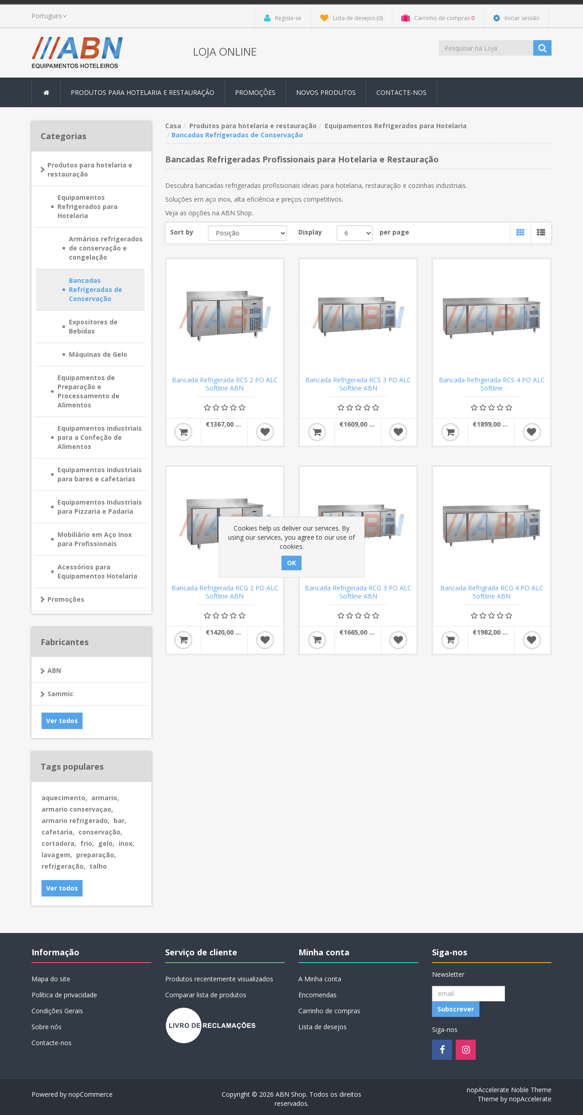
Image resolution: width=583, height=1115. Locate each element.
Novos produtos (326, 92)
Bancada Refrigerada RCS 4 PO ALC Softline (492, 384)
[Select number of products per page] (355, 233)
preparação (96, 854)
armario (105, 797)
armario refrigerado (75, 820)
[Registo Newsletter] (468, 993)
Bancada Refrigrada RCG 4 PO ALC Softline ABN (491, 592)
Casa (173, 125)
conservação (100, 832)
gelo (106, 843)
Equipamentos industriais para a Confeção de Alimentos (99, 437)
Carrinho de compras (329, 1010)
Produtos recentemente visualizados (219, 978)
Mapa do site (50, 978)
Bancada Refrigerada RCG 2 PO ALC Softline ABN (225, 592)
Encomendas (317, 994)
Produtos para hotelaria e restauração (89, 169)
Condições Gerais (57, 1010)
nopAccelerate (530, 1098)
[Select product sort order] (247, 233)
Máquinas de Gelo (98, 354)
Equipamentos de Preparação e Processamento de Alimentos (88, 391)
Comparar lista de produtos (205, 994)
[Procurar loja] (487, 48)
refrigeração (63, 866)
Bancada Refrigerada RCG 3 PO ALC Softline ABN (358, 592)
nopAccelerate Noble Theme (509, 1089)
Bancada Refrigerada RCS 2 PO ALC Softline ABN (225, 384)
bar (120, 820)
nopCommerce (90, 1094)
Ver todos (62, 720)
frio (87, 843)
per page (394, 232)
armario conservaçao (77, 809)
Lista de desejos (322, 1026)
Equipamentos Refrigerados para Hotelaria (87, 206)
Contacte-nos (401, 92)
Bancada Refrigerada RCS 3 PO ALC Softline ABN (358, 384)
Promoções (255, 92)
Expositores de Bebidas (93, 326)
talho (98, 866)
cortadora (59, 843)
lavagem (57, 854)
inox (126, 843)
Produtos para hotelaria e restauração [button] (142, 92)
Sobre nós (46, 1026)
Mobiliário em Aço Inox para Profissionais (94, 539)
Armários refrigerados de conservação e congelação (106, 247)
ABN (54, 670)
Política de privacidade (64, 994)
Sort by (181, 232)
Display (310, 232)
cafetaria (58, 832)
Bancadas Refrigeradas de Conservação (95, 289)
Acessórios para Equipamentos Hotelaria (97, 571)
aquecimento (64, 797)
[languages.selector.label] (49, 16)
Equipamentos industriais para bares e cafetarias (99, 474)
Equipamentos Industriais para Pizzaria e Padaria (99, 507)
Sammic (60, 693)
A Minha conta (319, 978)
